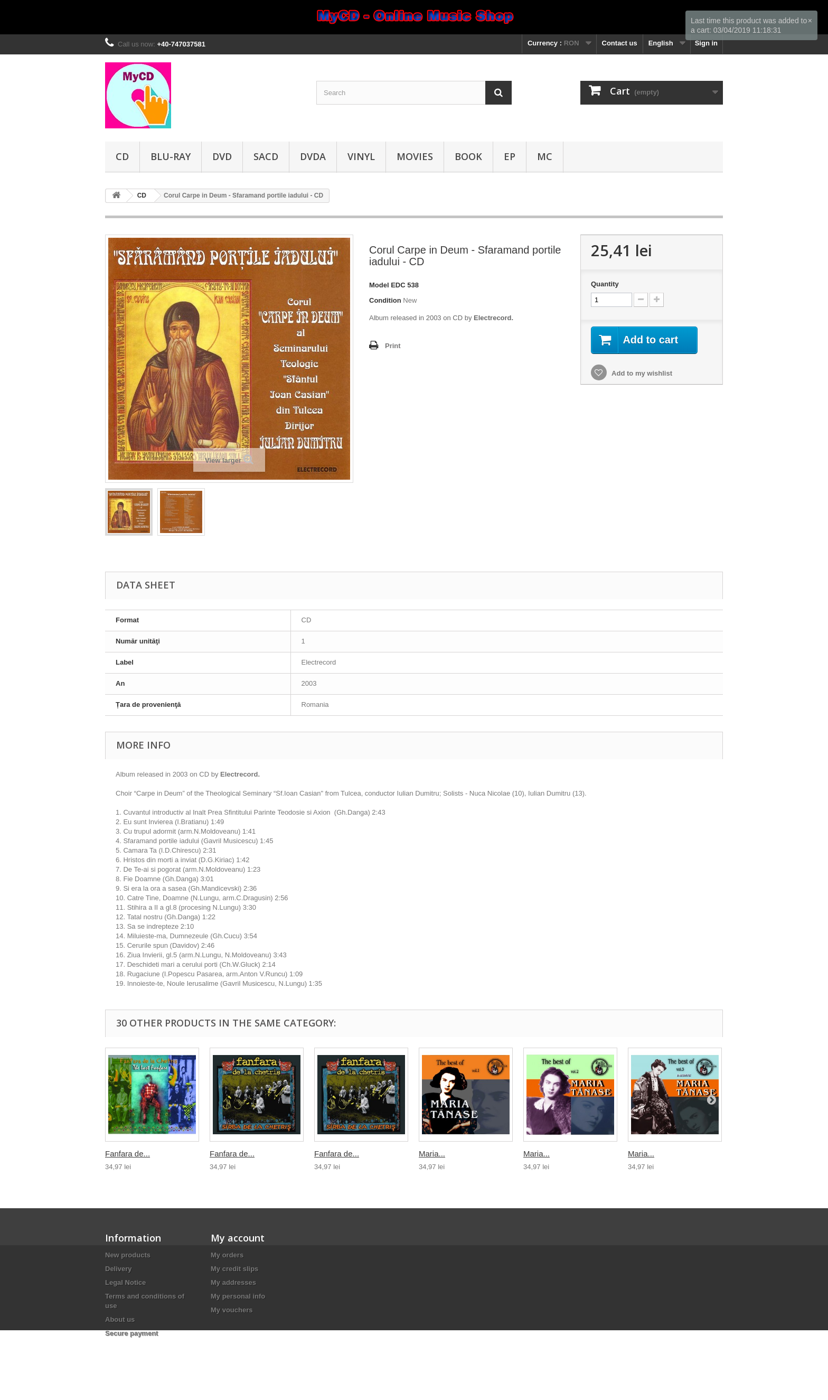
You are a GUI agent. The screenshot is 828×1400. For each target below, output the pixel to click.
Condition (385, 300)
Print (393, 346)
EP (509, 156)
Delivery (118, 1269)
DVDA (313, 156)
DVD (222, 156)
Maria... (432, 1153)
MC (544, 156)
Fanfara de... (127, 1153)
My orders (227, 1255)
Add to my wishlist (641, 373)
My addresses (233, 1282)
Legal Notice (125, 1282)
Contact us (619, 43)
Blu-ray (170, 156)
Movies (415, 156)
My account (238, 1237)
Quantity (605, 284)
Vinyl (361, 156)
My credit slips (234, 1269)
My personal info (238, 1296)
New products (127, 1255)
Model (379, 285)
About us (120, 1319)
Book (468, 156)
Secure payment (131, 1333)
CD (122, 156)
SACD (265, 156)
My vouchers (231, 1310)
